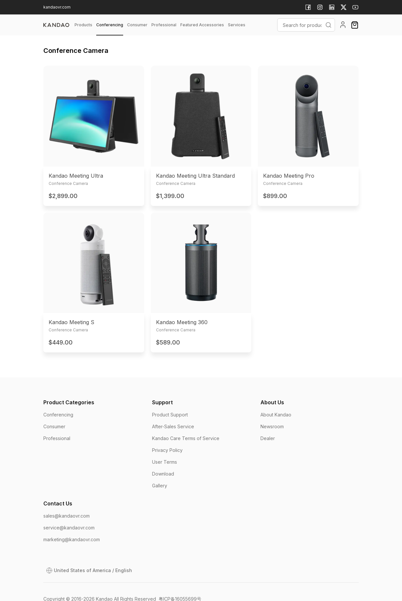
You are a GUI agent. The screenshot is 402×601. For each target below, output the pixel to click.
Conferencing (58, 414)
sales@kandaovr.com (66, 516)
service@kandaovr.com (69, 527)
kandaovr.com (57, 7)
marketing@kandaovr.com (71, 539)
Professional (56, 438)
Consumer (54, 426)
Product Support (170, 414)
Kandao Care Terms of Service (185, 438)
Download (163, 474)
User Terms (164, 462)
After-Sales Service (173, 426)
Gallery (159, 485)
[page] (56, 25)
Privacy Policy (167, 450)
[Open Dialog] (89, 570)
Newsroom (272, 426)
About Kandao (275, 414)
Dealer (267, 438)
